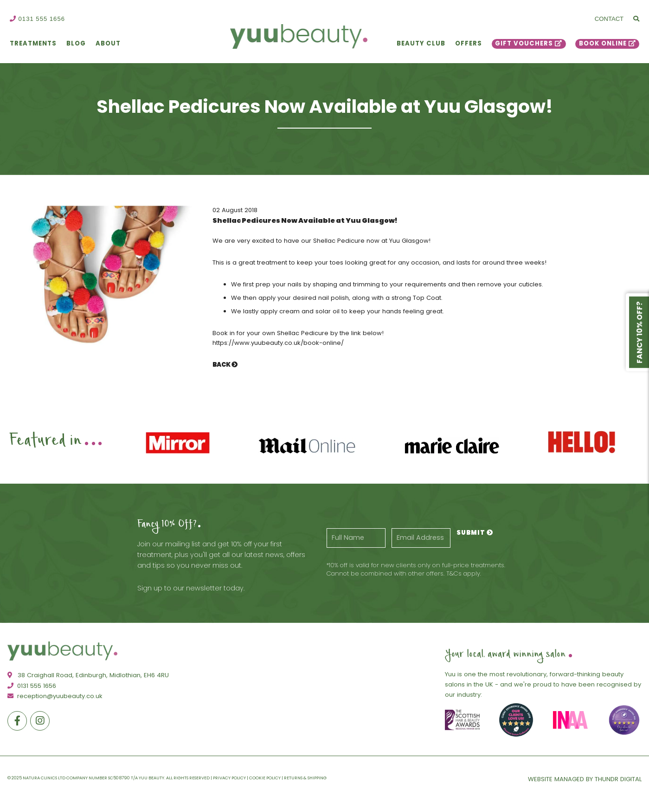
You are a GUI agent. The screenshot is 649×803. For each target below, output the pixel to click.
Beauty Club (421, 43)
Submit (474, 532)
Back (225, 364)
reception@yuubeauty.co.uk (55, 696)
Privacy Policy (229, 778)
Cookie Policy (265, 778)
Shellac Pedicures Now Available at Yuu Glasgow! (305, 220)
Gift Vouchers (524, 43)
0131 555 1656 (37, 18)
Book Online (603, 43)
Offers (468, 43)
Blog (76, 43)
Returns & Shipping (305, 778)
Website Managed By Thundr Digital (585, 779)
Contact (609, 18)
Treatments (33, 43)
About (108, 43)
